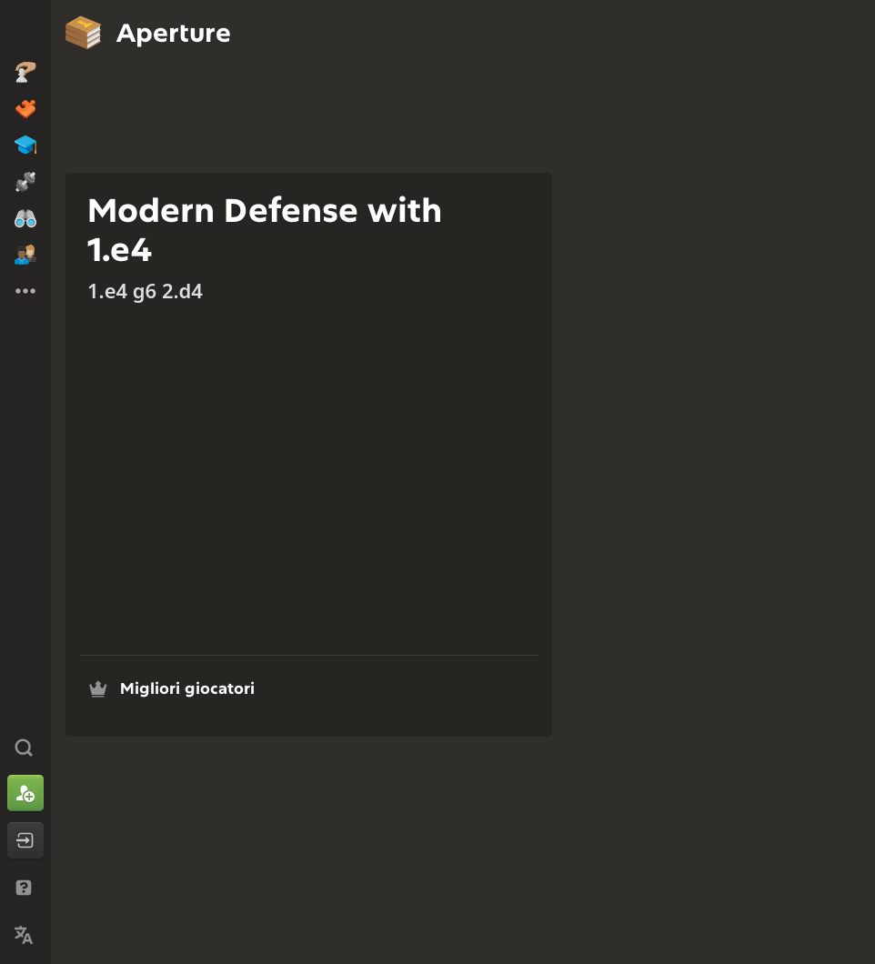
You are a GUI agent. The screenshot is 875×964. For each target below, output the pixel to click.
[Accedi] (25, 840)
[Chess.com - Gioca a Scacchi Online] (25, 31)
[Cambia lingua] (25, 935)
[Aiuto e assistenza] (25, 887)
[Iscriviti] (25, 793)
